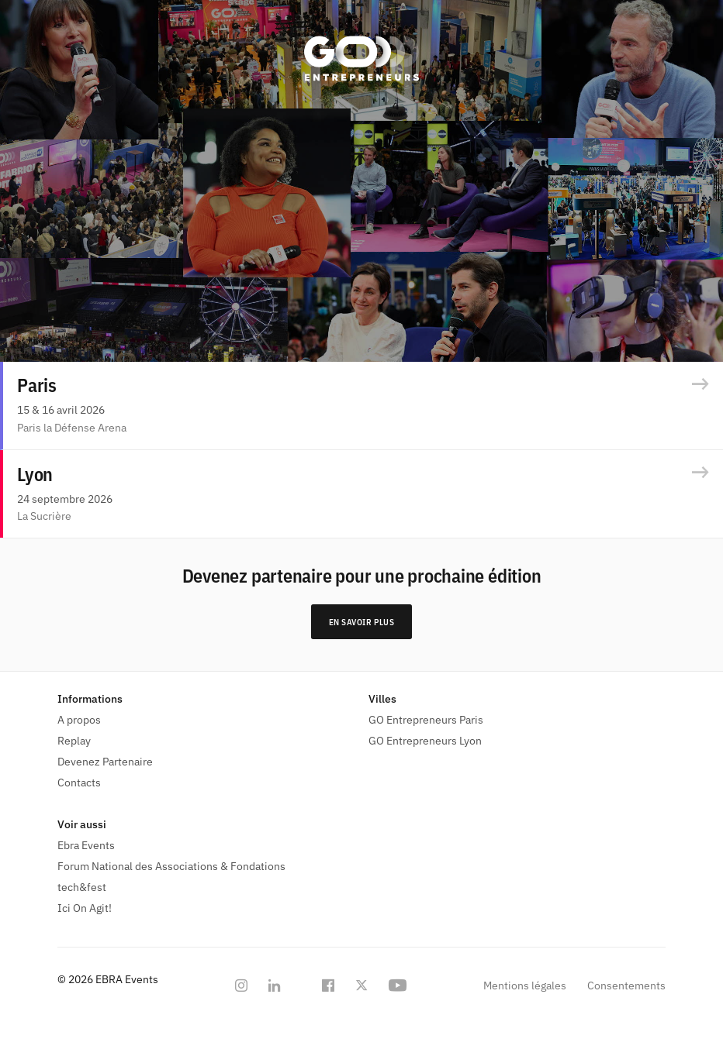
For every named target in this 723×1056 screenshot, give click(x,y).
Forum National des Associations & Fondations (171, 866)
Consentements (626, 985)
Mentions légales (524, 985)
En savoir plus (362, 622)
